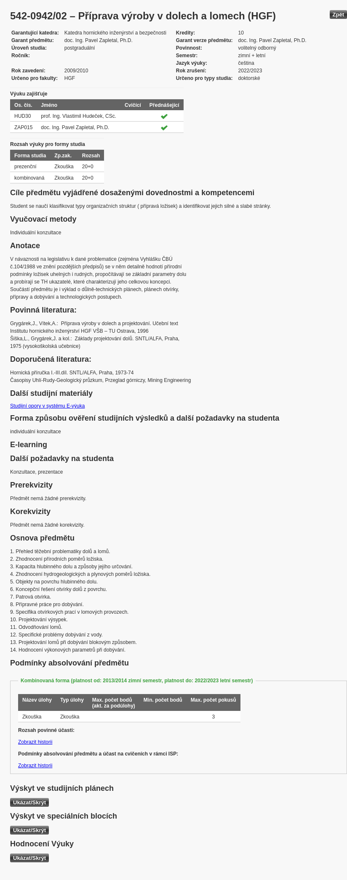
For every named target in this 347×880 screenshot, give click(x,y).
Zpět (338, 14)
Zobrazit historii (35, 742)
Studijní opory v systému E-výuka (47, 406)
